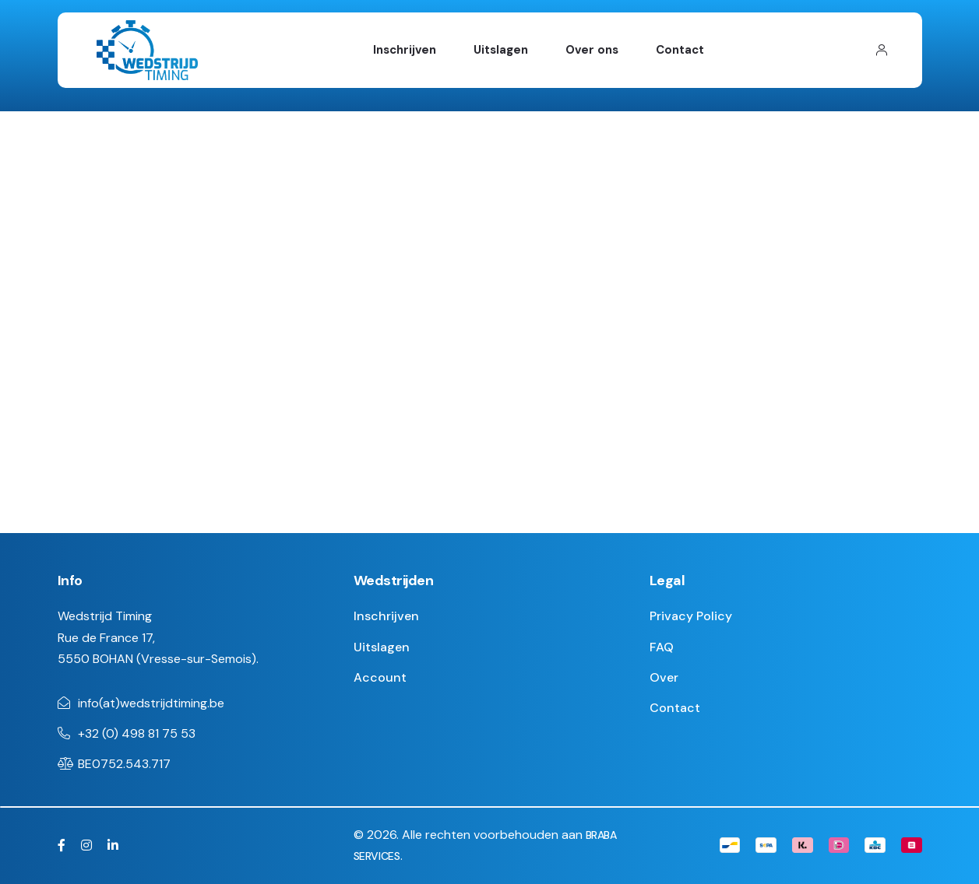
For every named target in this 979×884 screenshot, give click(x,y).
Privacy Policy (691, 616)
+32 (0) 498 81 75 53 (136, 733)
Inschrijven (404, 50)
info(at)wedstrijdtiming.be (151, 703)
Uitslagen (501, 50)
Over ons (591, 50)
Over (664, 677)
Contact (680, 50)
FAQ (662, 647)
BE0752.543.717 (124, 764)
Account (380, 677)
